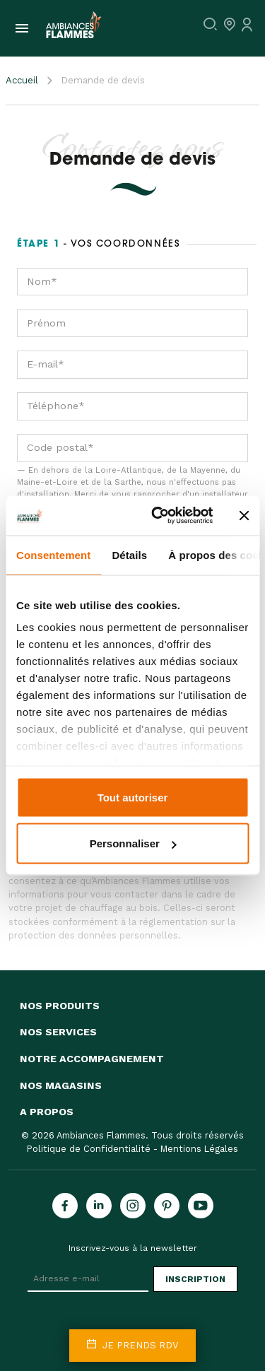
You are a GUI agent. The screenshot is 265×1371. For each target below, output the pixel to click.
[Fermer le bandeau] (244, 515)
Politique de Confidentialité (89, 1148)
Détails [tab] (129, 554)
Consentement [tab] (53, 554)
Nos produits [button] (60, 1005)
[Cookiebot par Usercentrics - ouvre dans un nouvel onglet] (158, 516)
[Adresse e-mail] (88, 1279)
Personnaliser (133, 843)
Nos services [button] (58, 1031)
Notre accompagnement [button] (92, 1058)
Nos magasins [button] (61, 1085)
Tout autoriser (133, 797)
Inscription (195, 1279)
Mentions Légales (199, 1148)
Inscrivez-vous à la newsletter (133, 1248)
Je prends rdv (132, 1345)
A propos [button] (46, 1111)
